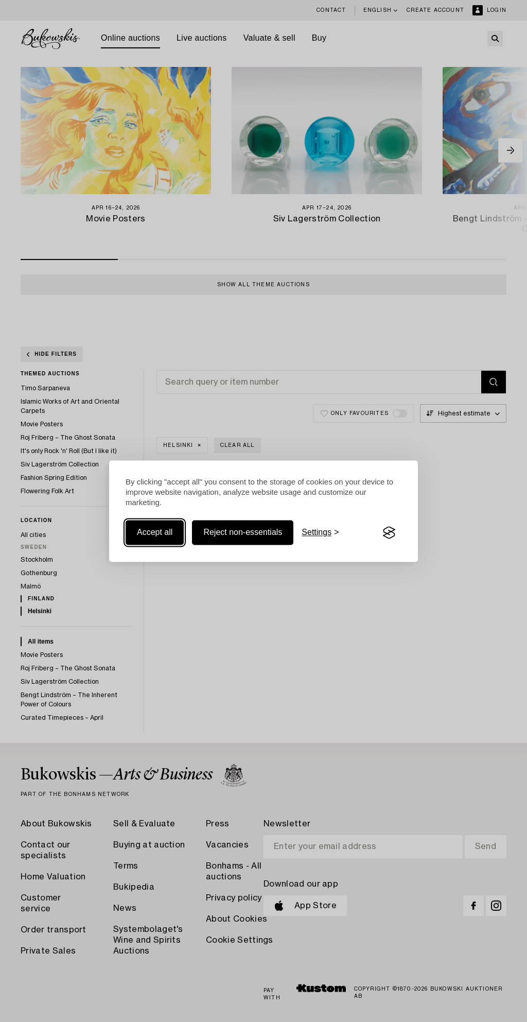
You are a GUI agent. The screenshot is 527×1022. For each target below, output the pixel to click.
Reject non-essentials (242, 532)
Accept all (154, 532)
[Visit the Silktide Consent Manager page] (389, 533)
